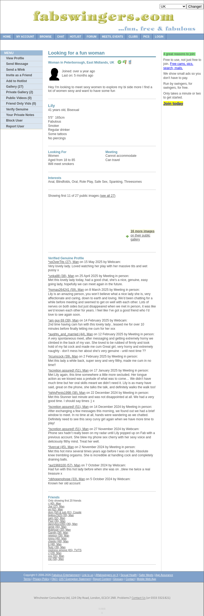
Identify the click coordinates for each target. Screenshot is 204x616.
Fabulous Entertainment (66, 575)
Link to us (87, 575)
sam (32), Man (56, 518)
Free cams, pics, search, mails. (178, 66)
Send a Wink (15, 70)
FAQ (55, 579)
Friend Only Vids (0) (21, 103)
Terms (27, 579)
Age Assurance (164, 575)
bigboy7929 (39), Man (61, 515)
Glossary (118, 579)
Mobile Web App (146, 579)
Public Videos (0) (18, 98)
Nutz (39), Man (57, 547)
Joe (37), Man (56, 506)
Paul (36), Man (57, 521)
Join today (173, 103)
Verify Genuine (17, 109)
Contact (130, 579)
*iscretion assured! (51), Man (68, 370)
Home (7, 36)
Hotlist (75, 36)
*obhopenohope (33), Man (66, 479)
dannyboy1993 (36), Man (62, 524)
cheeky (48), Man (58, 541)
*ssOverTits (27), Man (63, 262)
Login (159, 36)
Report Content (102, 579)
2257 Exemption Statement (75, 579)
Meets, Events (112, 36)
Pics (146, 36)
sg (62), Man (55, 509)
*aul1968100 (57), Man (64, 465)
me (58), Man (56, 558)
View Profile (15, 58)
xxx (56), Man (56, 556)
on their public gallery (143, 235)
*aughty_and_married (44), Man (70, 334)
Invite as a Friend (19, 75)
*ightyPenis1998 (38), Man (66, 393)
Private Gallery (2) (19, 92)
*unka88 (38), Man (61, 276)
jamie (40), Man (57, 526)
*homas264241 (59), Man (66, 290)
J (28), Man (55, 553)
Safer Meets (146, 575)
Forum (91, 36)
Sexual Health (128, 575)
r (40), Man (54, 503)
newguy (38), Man (58, 535)
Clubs (133, 36)
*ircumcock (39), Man (63, 356)
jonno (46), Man (57, 538)
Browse (46, 36)
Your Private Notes (20, 115)
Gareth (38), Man (58, 532)
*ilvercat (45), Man (61, 447)
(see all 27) (107, 196)
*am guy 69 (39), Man (63, 320)
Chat (60, 36)
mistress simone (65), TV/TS (65, 550)
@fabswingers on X (106, 575)
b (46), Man (55, 544)
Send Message (17, 64)
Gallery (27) (14, 86)
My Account (25, 36)
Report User (15, 126)
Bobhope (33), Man (59, 529)
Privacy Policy (41, 579)
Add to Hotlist (16, 81)
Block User (14, 120)
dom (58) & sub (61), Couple (64, 512)
